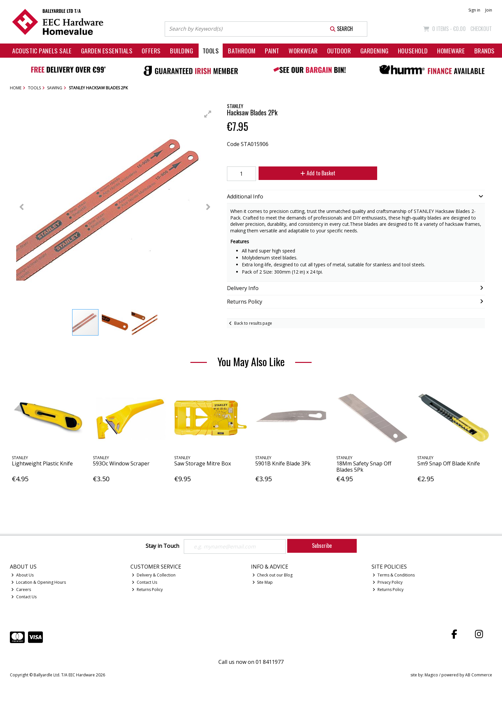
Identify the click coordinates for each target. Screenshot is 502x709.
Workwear (303, 50)
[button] (208, 114)
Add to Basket (317, 173)
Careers (21, 589)
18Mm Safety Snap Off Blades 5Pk (363, 466)
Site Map (262, 582)
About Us (22, 575)
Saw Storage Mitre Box (202, 463)
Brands (484, 50)
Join (488, 10)
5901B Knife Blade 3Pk (283, 463)
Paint (272, 50)
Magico (431, 675)
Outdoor (339, 50)
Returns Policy (147, 589)
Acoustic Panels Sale (42, 50)
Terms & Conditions (394, 575)
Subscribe (322, 545)
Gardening (374, 50)
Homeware (451, 50)
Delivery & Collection (154, 575)
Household (413, 50)
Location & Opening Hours (38, 582)
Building (181, 50)
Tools (211, 50)
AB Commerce (478, 675)
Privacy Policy (388, 582)
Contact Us (24, 597)
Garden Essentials (107, 50)
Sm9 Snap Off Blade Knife (448, 463)
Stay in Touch (162, 546)
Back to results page (253, 323)
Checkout (481, 29)
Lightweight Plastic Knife (42, 463)
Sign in (474, 10)
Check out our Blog (272, 575)
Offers (151, 50)
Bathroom (242, 50)
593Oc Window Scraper (121, 463)
